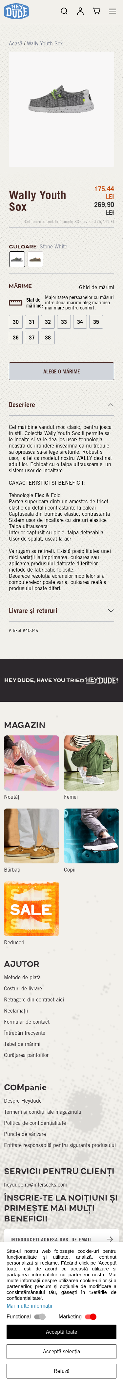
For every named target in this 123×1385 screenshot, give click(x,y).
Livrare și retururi (33, 611)
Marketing (70, 1316)
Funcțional (19, 1316)
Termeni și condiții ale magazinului (43, 1112)
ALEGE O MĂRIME (61, 371)
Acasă (15, 43)
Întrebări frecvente (24, 1033)
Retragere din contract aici (34, 1000)
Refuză (62, 1371)
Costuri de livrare (23, 988)
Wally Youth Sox (45, 43)
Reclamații (16, 1011)
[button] (112, 11)
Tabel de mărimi (22, 1044)
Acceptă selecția (61, 1351)
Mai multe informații (29, 1306)
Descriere (22, 405)
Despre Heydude (23, 1101)
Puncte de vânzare (25, 1134)
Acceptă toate (61, 1332)
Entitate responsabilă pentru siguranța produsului (60, 1145)
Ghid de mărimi (96, 287)
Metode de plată (22, 977)
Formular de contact (27, 1022)
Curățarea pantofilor (26, 1055)
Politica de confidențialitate (35, 1123)
